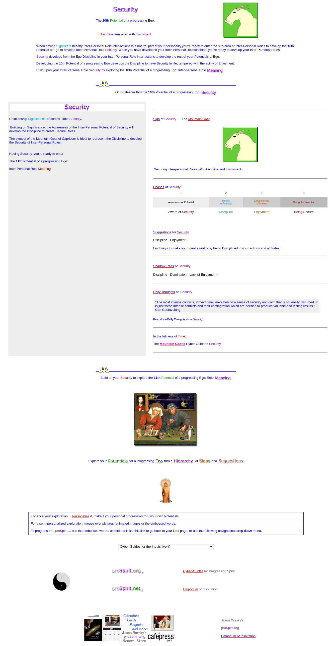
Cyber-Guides (193, 571)
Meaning (44, 169)
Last (176, 531)
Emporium (190, 589)
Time (181, 336)
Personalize (80, 516)
